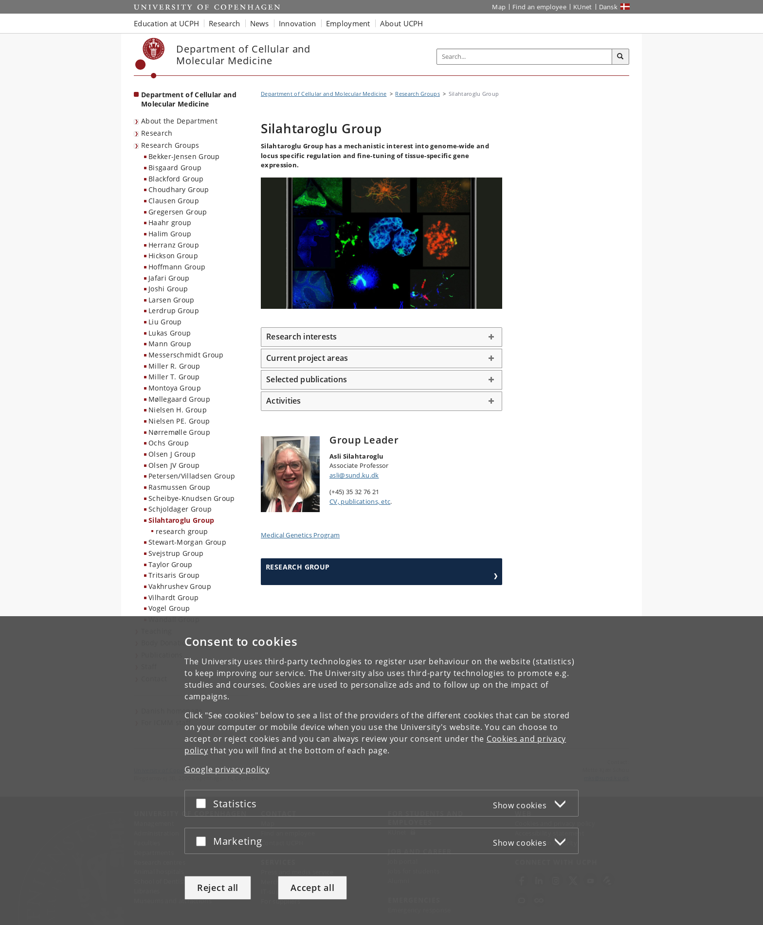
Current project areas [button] (307, 358)
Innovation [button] (297, 23)
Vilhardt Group (173, 597)
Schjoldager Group (180, 509)
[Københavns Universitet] (150, 58)
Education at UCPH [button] (166, 23)
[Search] (620, 57)
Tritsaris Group (174, 575)
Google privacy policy (227, 769)
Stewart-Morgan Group (187, 542)
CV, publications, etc (359, 501)
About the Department (179, 120)
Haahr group (169, 222)
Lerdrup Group (173, 310)
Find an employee (539, 6)
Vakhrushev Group (179, 586)
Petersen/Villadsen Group (191, 475)
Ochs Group (168, 442)
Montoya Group (174, 387)
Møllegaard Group (179, 399)
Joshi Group (168, 288)
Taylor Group (170, 564)
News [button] (259, 23)
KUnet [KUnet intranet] (582, 6)
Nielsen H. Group (177, 409)
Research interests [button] (301, 336)
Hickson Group (173, 255)
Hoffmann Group (176, 266)
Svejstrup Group (176, 553)
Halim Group (169, 233)
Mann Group (169, 343)
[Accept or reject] (203, 803)
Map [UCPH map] (499, 6)
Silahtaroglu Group (181, 520)
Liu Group (165, 321)
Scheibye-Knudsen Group (191, 498)
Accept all (312, 887)
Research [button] (224, 23)
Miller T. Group (174, 376)
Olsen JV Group (174, 465)
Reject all (217, 887)
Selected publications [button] (306, 379)
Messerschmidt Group (186, 354)
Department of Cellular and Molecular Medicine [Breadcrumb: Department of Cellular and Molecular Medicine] (324, 93)
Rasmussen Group (179, 487)
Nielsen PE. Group (179, 421)
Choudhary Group (178, 189)
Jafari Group (169, 278)
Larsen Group (171, 299)
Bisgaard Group (174, 167)
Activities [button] (283, 400)
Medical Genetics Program (300, 535)
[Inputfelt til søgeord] (524, 57)
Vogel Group (169, 608)
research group (182, 531)
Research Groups (170, 145)
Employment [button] (348, 23)
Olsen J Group (172, 454)
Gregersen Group (177, 211)
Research (156, 133)
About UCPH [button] (401, 23)
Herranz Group (173, 244)
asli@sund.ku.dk (354, 475)
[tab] (381, 337)
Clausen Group (173, 200)
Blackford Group (176, 178)
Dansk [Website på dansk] (608, 6)
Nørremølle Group (179, 432)
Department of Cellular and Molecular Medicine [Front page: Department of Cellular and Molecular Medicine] (188, 99)
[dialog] (381, 770)
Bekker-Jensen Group (184, 156)
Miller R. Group (174, 366)
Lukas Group (169, 333)
